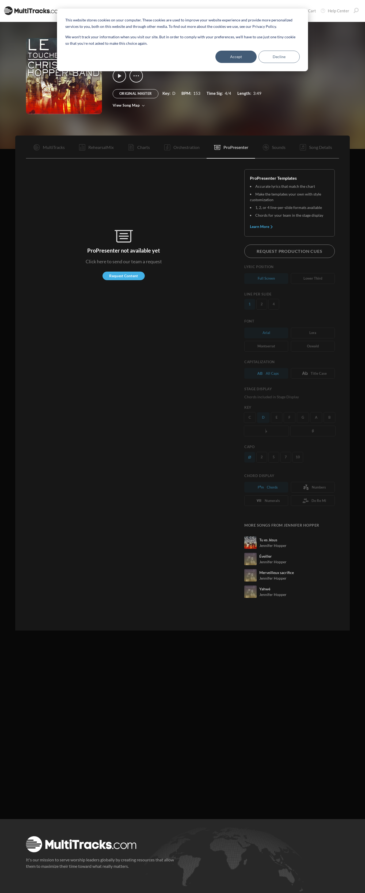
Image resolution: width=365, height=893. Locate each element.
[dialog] (182, 40)
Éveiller (265, 556)
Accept (236, 56)
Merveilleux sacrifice (276, 572)
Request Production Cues (289, 251)
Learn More (261, 226)
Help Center (334, 10)
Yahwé (264, 589)
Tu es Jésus (268, 540)
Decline (279, 56)
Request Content (123, 275)
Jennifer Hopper (273, 545)
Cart (308, 10)
